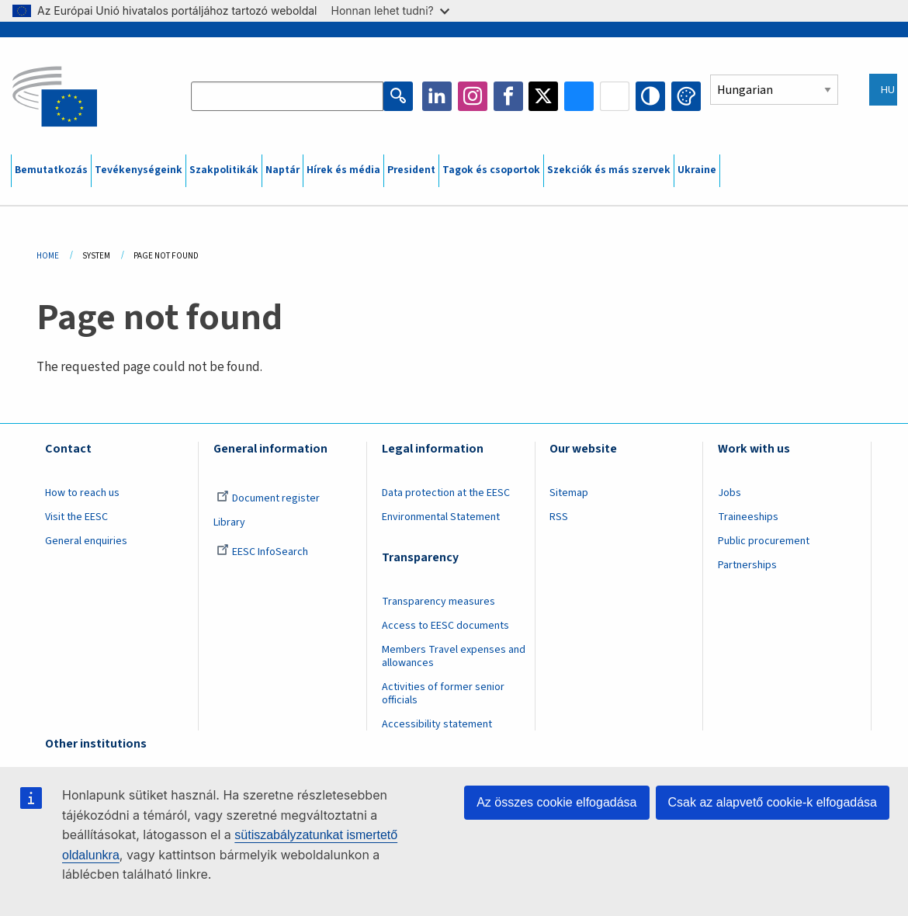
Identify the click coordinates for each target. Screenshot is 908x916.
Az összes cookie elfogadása (556, 802)
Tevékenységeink (138, 170)
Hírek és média (343, 170)
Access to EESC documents (445, 625)
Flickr (614, 96)
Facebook (508, 96)
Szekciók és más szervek (609, 170)
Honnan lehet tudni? (390, 10)
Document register (268, 498)
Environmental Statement (441, 517)
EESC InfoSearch (262, 552)
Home (47, 256)
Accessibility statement (437, 724)
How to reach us (82, 493)
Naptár (282, 170)
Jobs (729, 493)
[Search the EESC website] (287, 96)
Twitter (543, 96)
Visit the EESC (76, 517)
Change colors (686, 96)
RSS (558, 517)
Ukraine (697, 170)
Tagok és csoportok (491, 170)
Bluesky (579, 96)
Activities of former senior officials (443, 693)
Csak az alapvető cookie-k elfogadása (773, 802)
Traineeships (748, 517)
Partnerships (747, 565)
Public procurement (763, 541)
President (411, 170)
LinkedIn (437, 96)
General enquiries (86, 541)
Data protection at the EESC (446, 493)
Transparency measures (438, 601)
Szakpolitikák (223, 170)
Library (229, 522)
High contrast (650, 96)
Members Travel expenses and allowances (453, 656)
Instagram (472, 96)
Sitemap (568, 493)
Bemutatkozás (51, 170)
